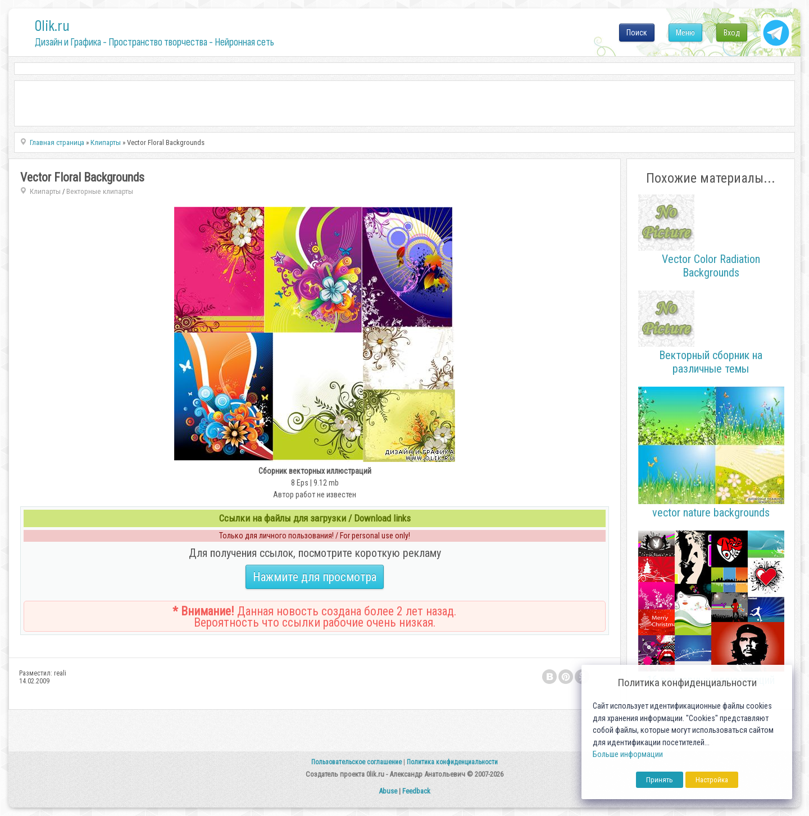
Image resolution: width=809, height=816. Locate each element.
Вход (732, 32)
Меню (685, 32)
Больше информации (628, 754)
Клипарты (45, 191)
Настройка (712, 780)
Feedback (416, 791)
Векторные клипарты (99, 191)
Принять (659, 780)
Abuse (388, 791)
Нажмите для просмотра (314, 577)
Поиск (636, 32)
